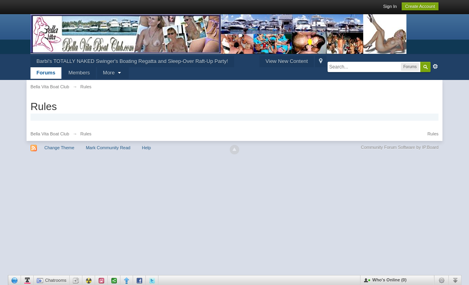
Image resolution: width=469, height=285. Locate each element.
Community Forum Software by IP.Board (399, 147)
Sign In (390, 6)
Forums (45, 73)
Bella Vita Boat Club (50, 133)
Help (146, 147)
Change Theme (59, 147)
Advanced (435, 66)
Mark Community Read (108, 147)
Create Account (420, 6)
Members (79, 73)
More (113, 73)
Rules (432, 133)
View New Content (286, 61)
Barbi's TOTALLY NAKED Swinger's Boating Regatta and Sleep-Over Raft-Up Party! (132, 61)
